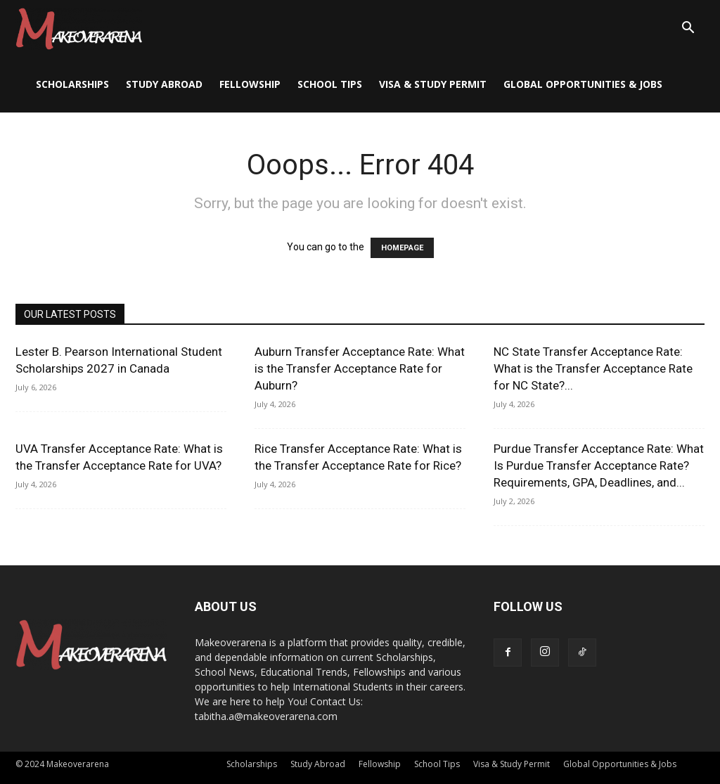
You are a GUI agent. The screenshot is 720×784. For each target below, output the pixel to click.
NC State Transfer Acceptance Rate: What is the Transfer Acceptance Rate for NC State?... (593, 368)
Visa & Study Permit (433, 84)
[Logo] (78, 28)
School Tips (329, 84)
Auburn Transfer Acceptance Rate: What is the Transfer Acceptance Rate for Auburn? (360, 368)
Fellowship (250, 84)
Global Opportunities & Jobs (582, 84)
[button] (688, 29)
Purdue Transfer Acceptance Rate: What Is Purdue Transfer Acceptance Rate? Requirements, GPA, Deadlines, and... (599, 465)
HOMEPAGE (402, 247)
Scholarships (72, 84)
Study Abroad (164, 84)
